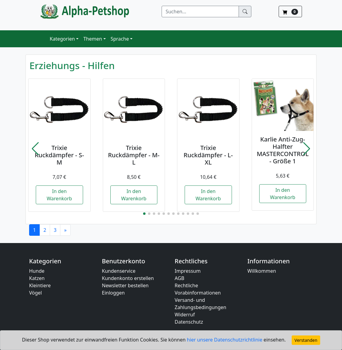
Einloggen (113, 292)
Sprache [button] (120, 38)
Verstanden (305, 340)
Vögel (35, 292)
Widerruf (185, 314)
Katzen (37, 278)
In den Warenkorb (59, 195)
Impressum (188, 271)
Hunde (37, 271)
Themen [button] (92, 38)
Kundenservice (119, 271)
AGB (179, 278)
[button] (35, 148)
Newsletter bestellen (125, 285)
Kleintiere (40, 285)
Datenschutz (189, 321)
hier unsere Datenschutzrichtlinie (225, 339)
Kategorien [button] (62, 38)
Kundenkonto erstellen (128, 278)
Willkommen (261, 271)
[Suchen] (200, 11)
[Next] (65, 230)
